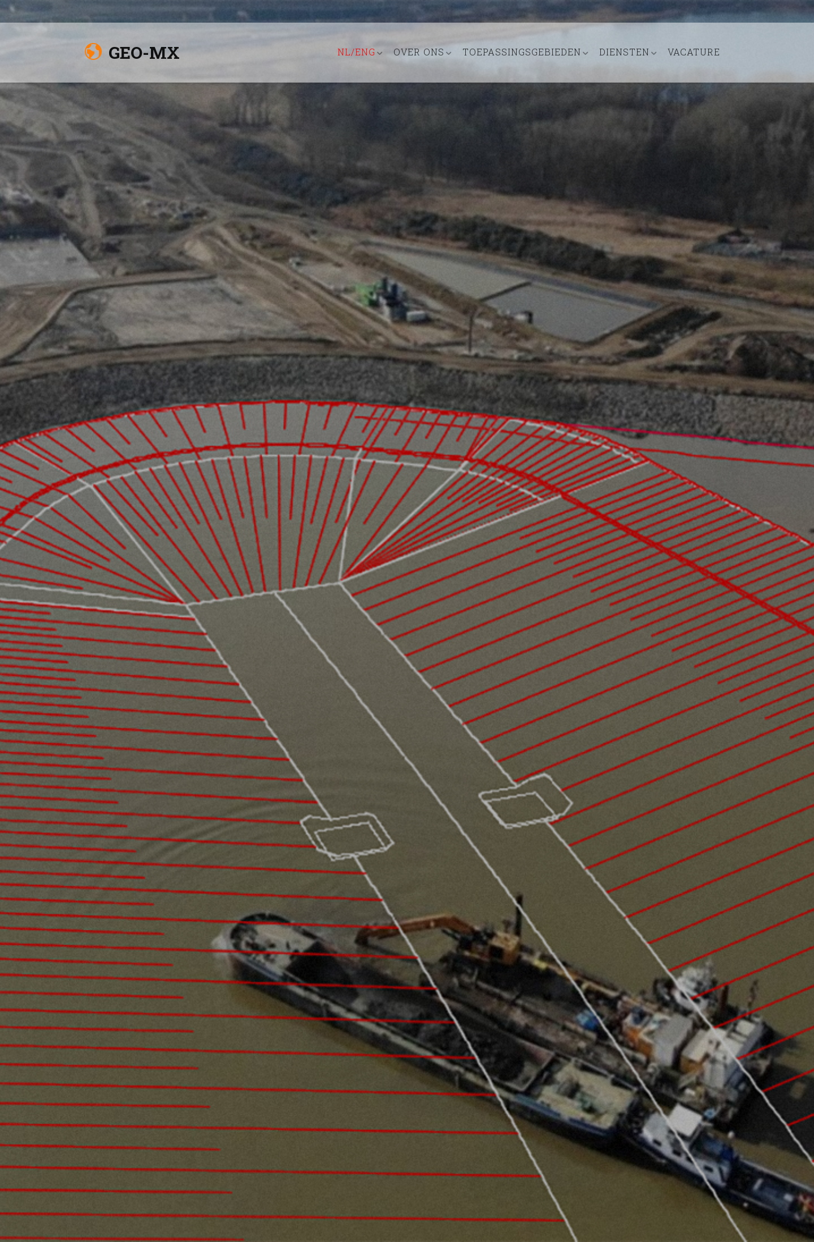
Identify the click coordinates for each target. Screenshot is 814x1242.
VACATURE (694, 52)
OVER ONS (418, 52)
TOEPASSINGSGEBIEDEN (521, 52)
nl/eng (356, 52)
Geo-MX (132, 52)
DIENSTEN (624, 52)
